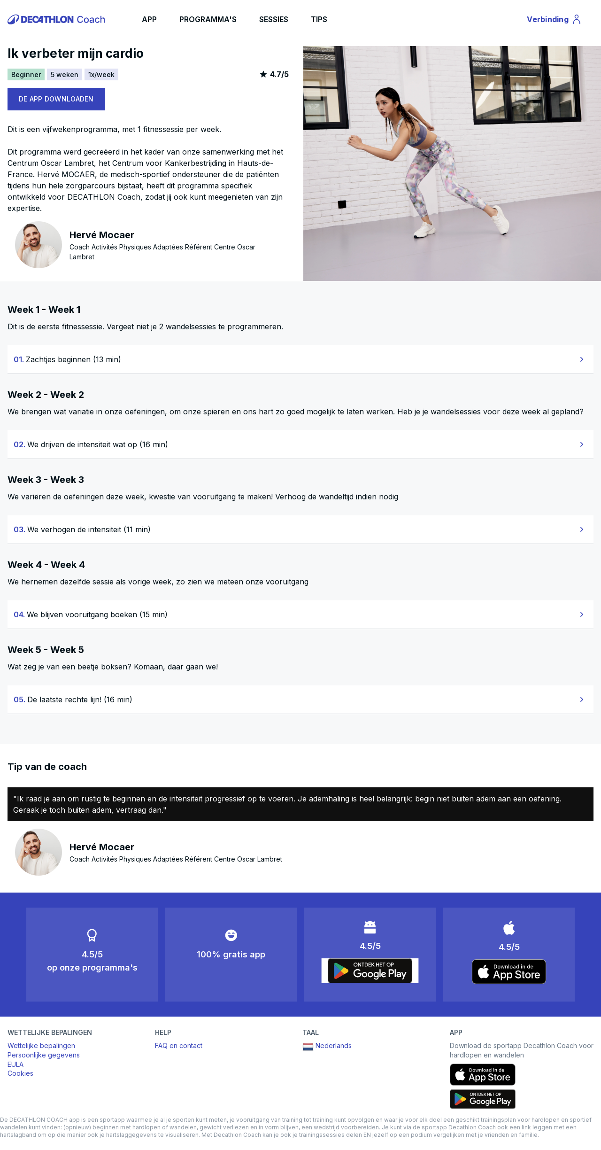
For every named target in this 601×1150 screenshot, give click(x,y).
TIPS (319, 19)
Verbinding (554, 21)
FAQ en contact (178, 1045)
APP (149, 19)
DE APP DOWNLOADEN (56, 99)
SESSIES (273, 19)
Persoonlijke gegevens (44, 1055)
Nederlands (327, 1046)
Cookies (20, 1073)
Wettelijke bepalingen (41, 1045)
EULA (15, 1064)
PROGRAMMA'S (208, 19)
